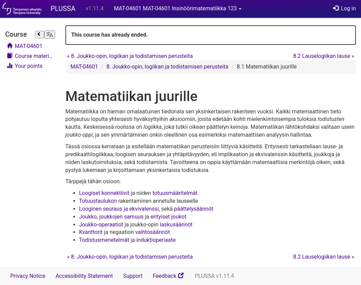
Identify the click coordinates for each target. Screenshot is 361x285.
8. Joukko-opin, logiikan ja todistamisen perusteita (130, 56)
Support (132, 276)
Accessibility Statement (84, 276)
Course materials (31, 56)
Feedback (171, 278)
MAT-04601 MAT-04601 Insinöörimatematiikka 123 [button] (177, 8)
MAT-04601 (24, 46)
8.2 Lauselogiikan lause (323, 56)
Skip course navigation (7, 26)
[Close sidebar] (39, 34)
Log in (344, 8)
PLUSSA (63, 8)
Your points (24, 66)
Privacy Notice (27, 276)
